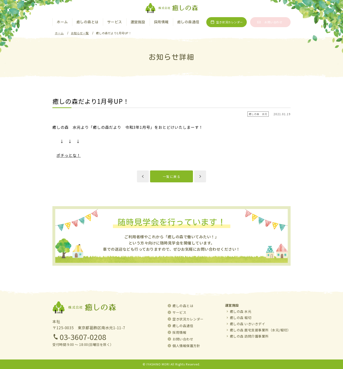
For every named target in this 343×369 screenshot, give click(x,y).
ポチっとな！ (68, 155)
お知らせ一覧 (80, 33)
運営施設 (138, 22)
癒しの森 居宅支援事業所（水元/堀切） (260, 330)
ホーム (62, 22)
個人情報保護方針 (186, 345)
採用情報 (161, 22)
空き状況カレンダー (229, 22)
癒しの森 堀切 (241, 317)
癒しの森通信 (188, 22)
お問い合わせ (273, 22)
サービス (114, 22)
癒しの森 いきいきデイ (247, 323)
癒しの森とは (87, 22)
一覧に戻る (172, 176)
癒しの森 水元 (241, 311)
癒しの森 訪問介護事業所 (249, 336)
